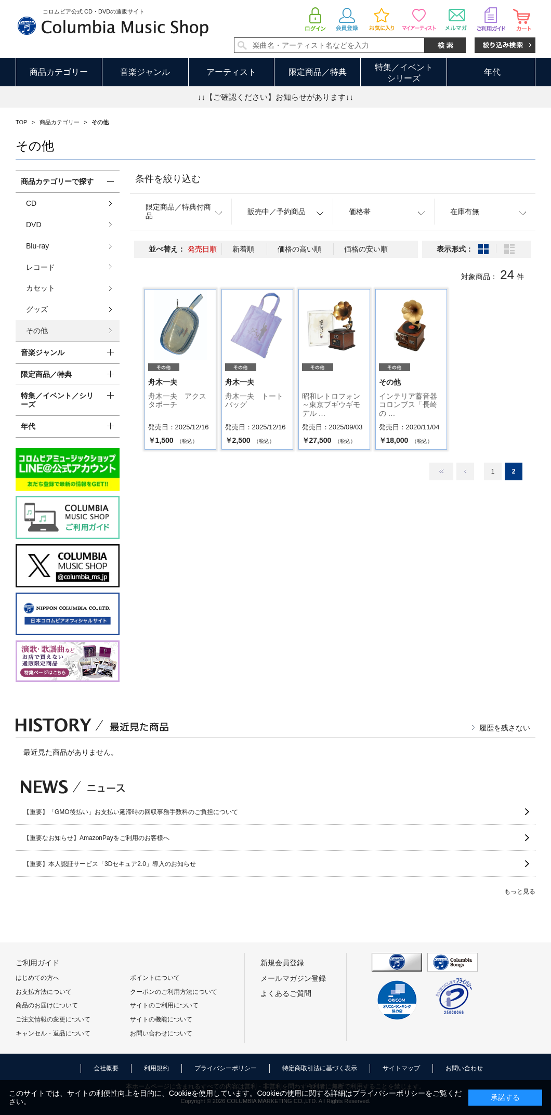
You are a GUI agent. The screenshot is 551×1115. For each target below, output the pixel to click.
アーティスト (231, 72)
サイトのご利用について (164, 1005)
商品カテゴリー (59, 72)
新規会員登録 (282, 963)
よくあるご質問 (285, 993)
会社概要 (106, 1068)
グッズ (37, 309)
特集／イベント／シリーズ (57, 400)
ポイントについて (155, 977)
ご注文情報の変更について (53, 1019)
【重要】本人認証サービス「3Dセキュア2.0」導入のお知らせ (109, 864)
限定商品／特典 (317, 72)
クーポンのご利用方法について (173, 991)
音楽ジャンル (145, 72)
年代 (492, 72)
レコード (40, 267)
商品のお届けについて (47, 1005)
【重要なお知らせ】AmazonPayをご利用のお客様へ (96, 838)
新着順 (243, 249)
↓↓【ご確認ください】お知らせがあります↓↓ (275, 97)
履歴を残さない (504, 728)
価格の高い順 (299, 249)
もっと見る (519, 891)
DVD (34, 224)
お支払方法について (44, 991)
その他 (37, 330)
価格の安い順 (366, 249)
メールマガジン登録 (293, 978)
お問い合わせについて (161, 1033)
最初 (441, 471)
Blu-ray (37, 246)
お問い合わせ (464, 1068)
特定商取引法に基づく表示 (319, 1068)
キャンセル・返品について (53, 1033)
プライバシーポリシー (225, 1068)
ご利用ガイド (37, 963)
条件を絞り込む (168, 179)
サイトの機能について (161, 1019)
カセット (40, 288)
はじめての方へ (37, 977)
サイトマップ (401, 1068)
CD (31, 203)
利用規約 (156, 1068)
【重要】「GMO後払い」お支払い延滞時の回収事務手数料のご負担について (130, 812)
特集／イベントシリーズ (404, 73)
